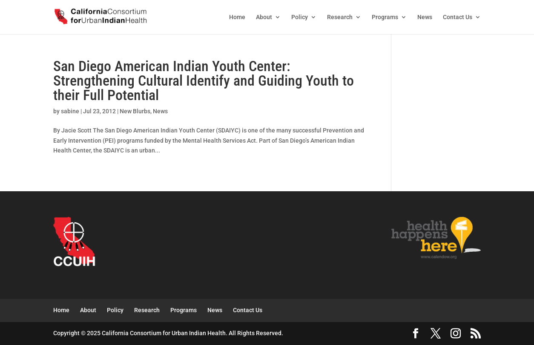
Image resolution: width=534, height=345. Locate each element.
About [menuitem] (264, 17)
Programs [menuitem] (385, 17)
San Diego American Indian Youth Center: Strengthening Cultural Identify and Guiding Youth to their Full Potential (203, 81)
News (160, 111)
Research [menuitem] (340, 17)
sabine (70, 111)
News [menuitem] (424, 17)
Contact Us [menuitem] (457, 17)
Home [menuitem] (237, 17)
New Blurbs (135, 111)
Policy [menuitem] (299, 17)
